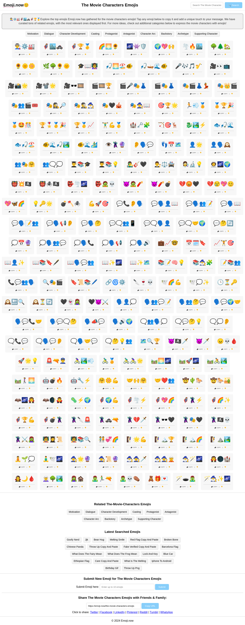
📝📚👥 (230, 262)
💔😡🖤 (189, 184)
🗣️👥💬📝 (157, 302)
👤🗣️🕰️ (220, 145)
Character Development (72, 33)
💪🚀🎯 (98, 204)
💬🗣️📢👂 (59, 223)
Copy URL (150, 606)
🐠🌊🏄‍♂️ (87, 145)
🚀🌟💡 (28, 361)
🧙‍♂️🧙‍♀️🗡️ (136, 459)
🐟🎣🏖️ (25, 145)
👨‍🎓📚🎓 (80, 164)
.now (13, 5)
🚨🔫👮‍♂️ (56, 361)
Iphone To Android (161, 561)
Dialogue (49, 33)
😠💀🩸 (227, 341)
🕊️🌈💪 (171, 282)
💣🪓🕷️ (70, 204)
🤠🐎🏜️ (220, 380)
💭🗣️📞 (84, 243)
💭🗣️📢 (112, 243)
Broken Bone (171, 539)
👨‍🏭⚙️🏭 (25, 46)
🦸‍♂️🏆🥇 (80, 46)
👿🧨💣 (161, 184)
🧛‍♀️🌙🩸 (25, 479)
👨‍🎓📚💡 (108, 164)
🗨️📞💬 (18, 341)
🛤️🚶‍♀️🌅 (25, 380)
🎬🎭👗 (164, 86)
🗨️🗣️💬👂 (49, 341)
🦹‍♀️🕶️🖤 (164, 420)
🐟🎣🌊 (224, 125)
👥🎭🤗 (25, 164)
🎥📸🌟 (18, 86)
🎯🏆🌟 (168, 105)
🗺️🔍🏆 (150, 341)
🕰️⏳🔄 (42, 302)
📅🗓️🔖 (196, 243)
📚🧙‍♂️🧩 (202, 262)
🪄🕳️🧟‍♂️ (186, 479)
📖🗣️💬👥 (80, 262)
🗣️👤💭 (126, 302)
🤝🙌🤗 (136, 380)
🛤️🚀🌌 (189, 361)
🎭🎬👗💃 (195, 86)
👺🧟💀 (105, 184)
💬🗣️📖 (230, 204)
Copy (22, 54)
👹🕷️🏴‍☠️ (49, 184)
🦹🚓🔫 (108, 420)
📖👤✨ (14, 262)
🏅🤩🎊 (21, 125)
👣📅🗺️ (171, 145)
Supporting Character (206, 33)
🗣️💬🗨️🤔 (63, 321)
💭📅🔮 (21, 243)
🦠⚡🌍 (80, 400)
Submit (161, 587)
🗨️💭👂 (220, 321)
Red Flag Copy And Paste (144, 539)
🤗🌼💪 (108, 380)
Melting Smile (117, 539)
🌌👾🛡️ (136, 46)
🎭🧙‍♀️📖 (140, 105)
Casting (95, 33)
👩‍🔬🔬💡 (192, 164)
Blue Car (168, 554)
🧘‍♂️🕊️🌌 (53, 459)
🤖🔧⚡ (80, 380)
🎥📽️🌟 (46, 86)
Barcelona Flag (170, 546)
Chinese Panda (75, 546)
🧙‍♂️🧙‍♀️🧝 (164, 459)
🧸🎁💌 (158, 479)
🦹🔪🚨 (80, 420)
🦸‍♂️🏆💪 (25, 420)
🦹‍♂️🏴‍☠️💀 (220, 420)
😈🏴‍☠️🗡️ (178, 341)
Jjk (86, 539)
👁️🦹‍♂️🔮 (115, 145)
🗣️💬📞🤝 (28, 321)
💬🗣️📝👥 (25, 223)
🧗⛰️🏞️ (220, 439)
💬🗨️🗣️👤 (157, 223)
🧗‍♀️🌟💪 (136, 439)
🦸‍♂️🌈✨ (220, 400)
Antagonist (129, 33)
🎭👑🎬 (227, 86)
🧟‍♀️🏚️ (77, 479)
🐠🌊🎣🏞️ (56, 145)
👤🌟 (196, 145)
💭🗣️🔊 (140, 243)
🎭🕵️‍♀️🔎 (56, 105)
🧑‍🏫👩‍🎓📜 (53, 439)
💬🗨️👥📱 (122, 223)
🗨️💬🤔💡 (188, 321)
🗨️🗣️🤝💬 (84, 341)
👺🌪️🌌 (77, 184)
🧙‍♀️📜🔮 (108, 459)
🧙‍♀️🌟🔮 (80, 459)
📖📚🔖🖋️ (45, 262)
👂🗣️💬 (143, 145)
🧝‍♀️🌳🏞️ (53, 479)
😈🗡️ (202, 341)
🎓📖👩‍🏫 (88, 66)
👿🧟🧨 (133, 184)
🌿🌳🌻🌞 (56, 66)
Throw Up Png (132, 568)
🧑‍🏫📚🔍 (80, 439)
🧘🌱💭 (25, 459)
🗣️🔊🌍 (122, 321)
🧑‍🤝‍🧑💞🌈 (108, 439)
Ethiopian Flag (81, 561)
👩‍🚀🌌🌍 (220, 164)
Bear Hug (99, 539)
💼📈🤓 (168, 243)
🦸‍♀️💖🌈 (164, 400)
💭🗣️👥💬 (52, 243)
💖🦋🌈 (14, 204)
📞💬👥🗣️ (21, 282)
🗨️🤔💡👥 (118, 341)
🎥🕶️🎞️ (74, 86)
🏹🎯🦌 (168, 125)
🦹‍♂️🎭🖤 (192, 420)
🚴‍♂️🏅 (108, 361)
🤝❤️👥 (164, 380)
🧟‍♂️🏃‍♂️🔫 (102, 479)
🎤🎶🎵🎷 (188, 66)
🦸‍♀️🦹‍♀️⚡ (192, 400)
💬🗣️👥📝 (199, 204)
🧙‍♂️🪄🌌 (192, 459)
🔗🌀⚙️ (115, 282)
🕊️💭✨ (199, 282)
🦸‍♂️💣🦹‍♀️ (53, 420)
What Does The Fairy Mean (87, 554)
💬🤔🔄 (223, 223)
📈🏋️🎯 (224, 243)
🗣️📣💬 (94, 321)
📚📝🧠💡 (171, 262)
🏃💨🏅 (196, 105)
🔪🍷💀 (143, 282)
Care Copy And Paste (106, 561)
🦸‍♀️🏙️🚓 (53, 46)
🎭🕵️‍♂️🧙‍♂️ (84, 105)
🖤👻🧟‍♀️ (70, 302)
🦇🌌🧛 (25, 400)
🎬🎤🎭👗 (133, 86)
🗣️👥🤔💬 (192, 302)
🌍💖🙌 (164, 46)
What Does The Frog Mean (122, 554)
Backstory (166, 33)
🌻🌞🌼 (25, 66)
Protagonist (111, 33)
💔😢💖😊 (220, 184)
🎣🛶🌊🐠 (153, 66)
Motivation (33, 33)
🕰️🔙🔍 (14, 302)
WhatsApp (166, 612)
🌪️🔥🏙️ (192, 46)
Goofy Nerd (73, 539)
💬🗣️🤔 (91, 223)
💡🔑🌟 (42, 204)
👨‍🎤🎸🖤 (136, 164)
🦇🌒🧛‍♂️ (53, 400)
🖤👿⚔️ (98, 302)
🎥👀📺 (220, 66)
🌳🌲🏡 (220, 46)
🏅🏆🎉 (224, 105)
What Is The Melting (135, 561)
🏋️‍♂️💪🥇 (112, 125)
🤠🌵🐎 (192, 380)
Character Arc (148, 33)
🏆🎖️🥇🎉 (52, 125)
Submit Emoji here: (87, 586)
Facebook (106, 612)
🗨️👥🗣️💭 (153, 321)
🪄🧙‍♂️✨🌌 (217, 479)
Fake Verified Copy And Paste (140, 546)
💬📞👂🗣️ (129, 204)
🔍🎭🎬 (53, 282)
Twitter (94, 612)
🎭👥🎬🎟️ (24, 105)
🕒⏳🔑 (227, 282)
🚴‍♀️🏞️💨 (84, 361)
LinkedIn (119, 612)
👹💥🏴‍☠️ (21, 184)
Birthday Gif (111, 568)
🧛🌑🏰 (220, 459)
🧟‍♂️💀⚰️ (130, 479)
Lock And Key (150, 554)
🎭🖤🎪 (112, 105)
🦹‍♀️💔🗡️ (136, 420)
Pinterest (132, 612)
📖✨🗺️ (140, 262)
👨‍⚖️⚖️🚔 (164, 164)
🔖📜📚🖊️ (84, 282)
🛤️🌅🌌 (161, 361)
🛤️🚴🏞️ (217, 361)
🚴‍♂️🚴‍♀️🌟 (133, 361)
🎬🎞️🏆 (102, 86)
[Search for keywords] (207, 5)
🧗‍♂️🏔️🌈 (192, 439)
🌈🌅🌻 (108, 46)
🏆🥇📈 (84, 125)
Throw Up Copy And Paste (103, 546)
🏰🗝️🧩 (140, 125)
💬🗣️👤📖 (164, 204)
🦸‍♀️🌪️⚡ (136, 400)
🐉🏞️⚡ (196, 125)
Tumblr (154, 612)
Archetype (183, 33)
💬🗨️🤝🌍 (192, 223)
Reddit (144, 612)
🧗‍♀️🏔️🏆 (164, 439)
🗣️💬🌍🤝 (227, 302)
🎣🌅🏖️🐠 (119, 66)
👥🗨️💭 (53, 164)
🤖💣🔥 (53, 380)
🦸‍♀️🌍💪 (108, 400)
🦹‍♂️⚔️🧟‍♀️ (25, 439)
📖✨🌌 (112, 262)
